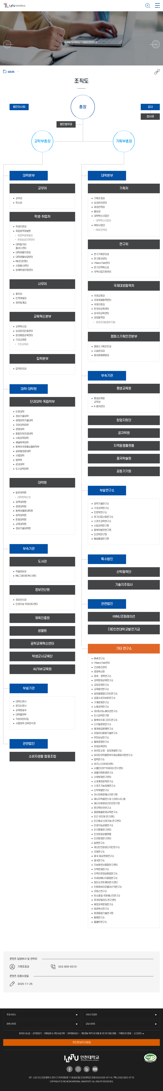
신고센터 (138, 1033)
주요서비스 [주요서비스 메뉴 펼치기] (11, 1014)
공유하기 (155, 72)
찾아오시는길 (24, 1033)
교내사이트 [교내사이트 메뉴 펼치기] (90, 1024)
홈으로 (11, 71)
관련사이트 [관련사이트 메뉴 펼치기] (11, 1024)
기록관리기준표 (124, 1033)
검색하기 (147, 5)
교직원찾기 (37, 1033)
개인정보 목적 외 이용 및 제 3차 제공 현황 (98, 1033)
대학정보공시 (72, 1033)
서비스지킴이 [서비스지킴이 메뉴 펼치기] (91, 1014)
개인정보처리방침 (81, 1042)
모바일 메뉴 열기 (157, 5)
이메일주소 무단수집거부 (54, 1033)
